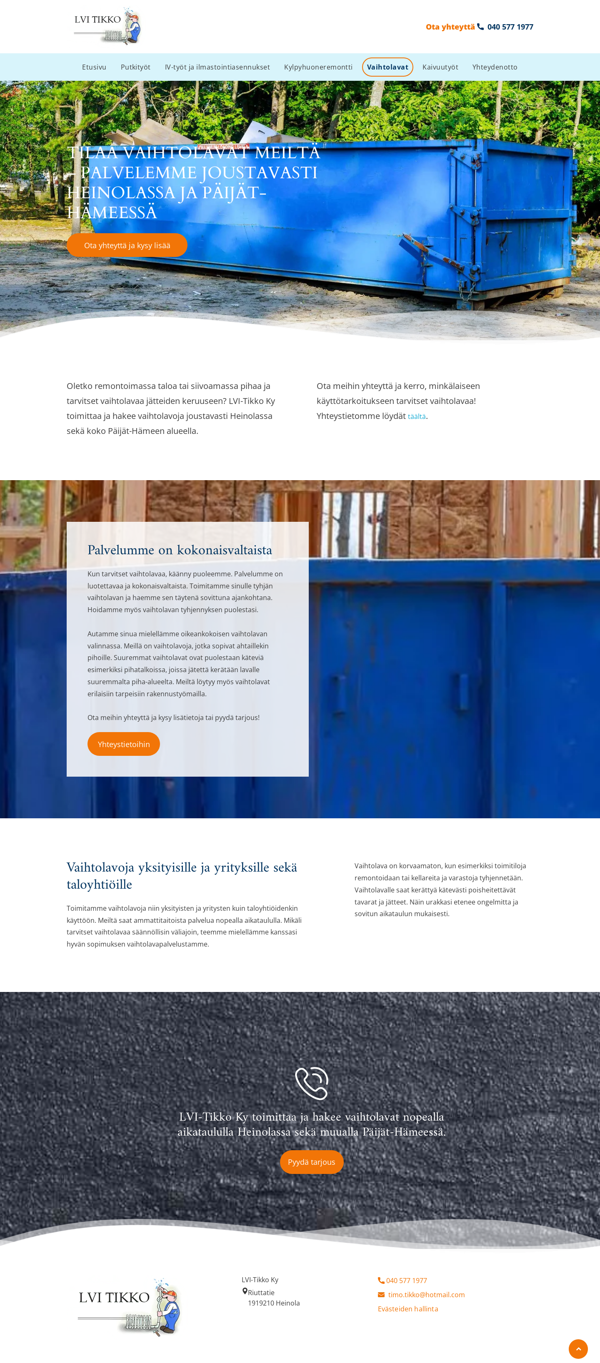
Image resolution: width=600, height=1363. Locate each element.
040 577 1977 (406, 1280)
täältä (417, 416)
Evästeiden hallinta (408, 1308)
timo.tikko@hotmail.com (426, 1294)
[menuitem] (94, 67)
